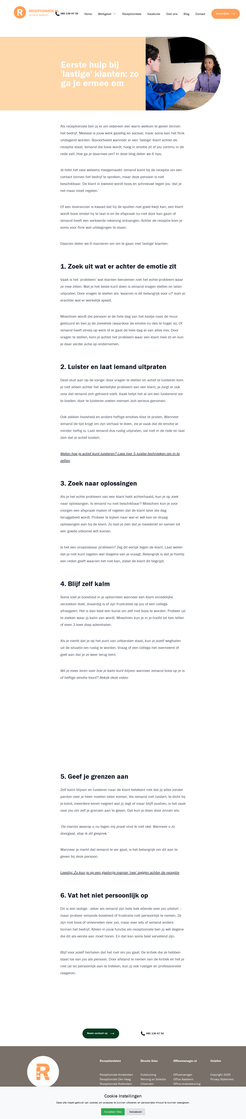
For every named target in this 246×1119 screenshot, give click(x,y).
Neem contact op (101, 1033)
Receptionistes (131, 14)
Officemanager (182, 1074)
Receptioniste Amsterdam (116, 1074)
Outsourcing (148, 1074)
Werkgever (104, 14)
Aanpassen (135, 1111)
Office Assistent (183, 1079)
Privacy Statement (222, 1079)
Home (88, 14)
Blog (186, 14)
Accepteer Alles (113, 1111)
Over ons (171, 14)
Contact (200, 14)
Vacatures (153, 14)
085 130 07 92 (66, 14)
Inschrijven (225, 14)
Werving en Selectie (153, 1079)
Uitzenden (147, 1084)
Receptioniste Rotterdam (116, 1084)
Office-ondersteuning (186, 1084)
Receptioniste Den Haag (115, 1079)
